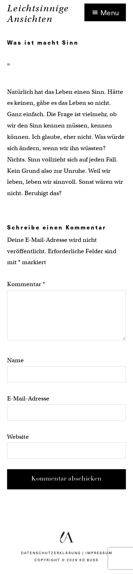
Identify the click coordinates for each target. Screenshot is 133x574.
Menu (109, 12)
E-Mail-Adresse (28, 398)
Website (18, 437)
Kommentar (26, 284)
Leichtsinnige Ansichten (38, 13)
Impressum (98, 552)
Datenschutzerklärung (51, 552)
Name (15, 360)
